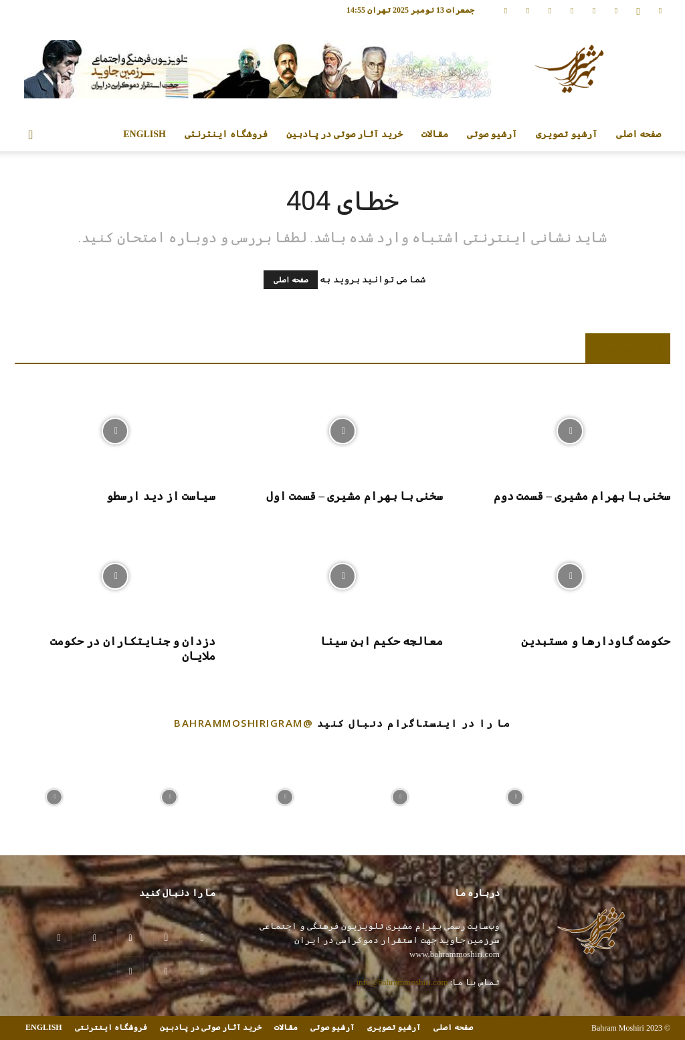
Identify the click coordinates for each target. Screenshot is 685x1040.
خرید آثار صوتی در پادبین (344, 134)
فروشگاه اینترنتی (226, 134)
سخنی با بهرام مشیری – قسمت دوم (582, 496)
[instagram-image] (54, 794)
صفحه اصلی (639, 134)
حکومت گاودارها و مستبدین (595, 641)
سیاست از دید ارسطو (160, 496)
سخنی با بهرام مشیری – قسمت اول (354, 496)
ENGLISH (144, 134)
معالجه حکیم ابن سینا (381, 641)
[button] (31, 135)
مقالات (434, 134)
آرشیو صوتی (492, 134)
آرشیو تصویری (566, 134)
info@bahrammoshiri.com (402, 982)
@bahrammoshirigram (243, 722)
